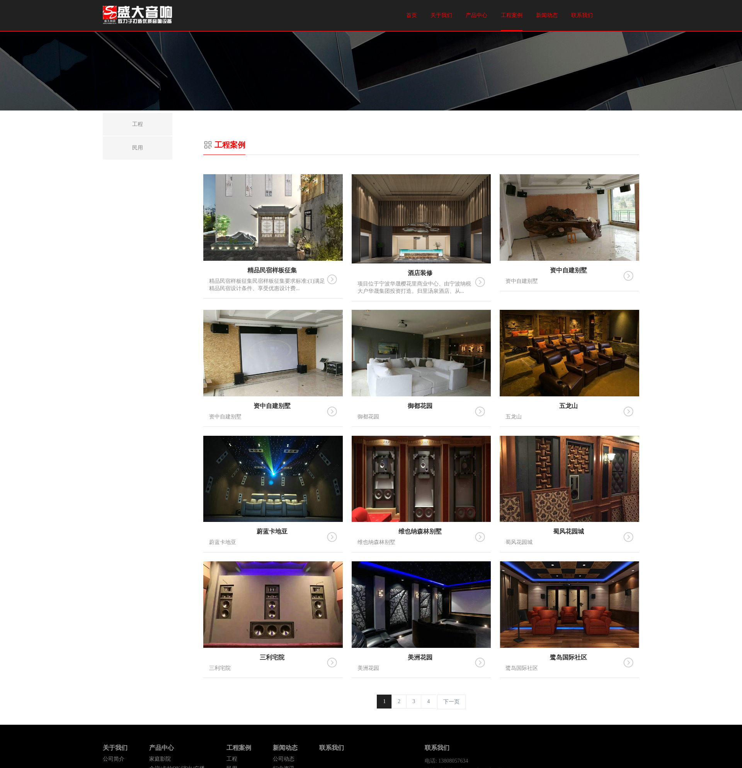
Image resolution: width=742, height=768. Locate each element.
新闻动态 (547, 15)
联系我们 (582, 15)
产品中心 (476, 15)
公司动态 (283, 759)
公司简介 (113, 759)
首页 (411, 15)
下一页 (451, 702)
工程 (231, 759)
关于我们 (441, 15)
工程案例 (511, 15)
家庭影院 (160, 759)
